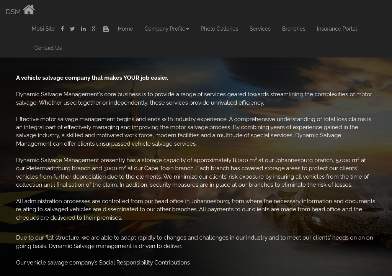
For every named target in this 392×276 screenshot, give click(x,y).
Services (260, 29)
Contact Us (48, 48)
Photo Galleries (219, 29)
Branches (293, 29)
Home (125, 29)
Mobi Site (43, 29)
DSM (20, 9)
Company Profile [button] (167, 29)
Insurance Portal (337, 29)
